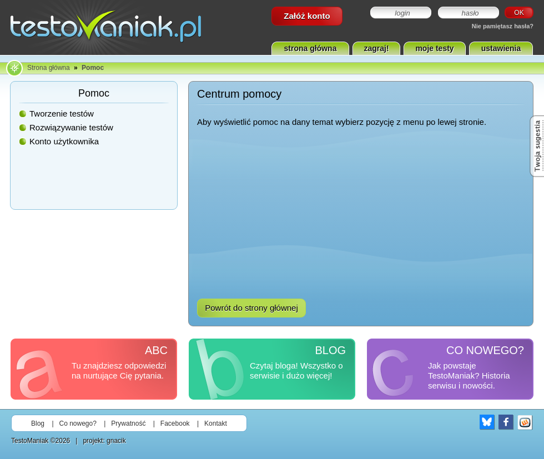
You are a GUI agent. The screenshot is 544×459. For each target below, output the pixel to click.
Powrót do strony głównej (251, 307)
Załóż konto (307, 16)
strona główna (310, 48)
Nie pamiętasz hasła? (502, 26)
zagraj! (376, 48)
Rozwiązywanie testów (71, 127)
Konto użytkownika (64, 141)
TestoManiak (29, 441)
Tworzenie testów (61, 113)
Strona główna (48, 68)
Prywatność (128, 423)
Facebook (175, 423)
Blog (37, 423)
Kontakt (215, 423)
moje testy (434, 48)
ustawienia (501, 48)
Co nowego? (78, 423)
